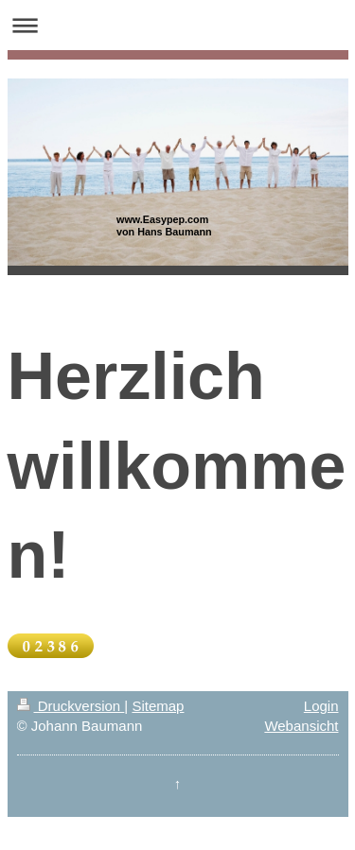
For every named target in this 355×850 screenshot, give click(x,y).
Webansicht (301, 726)
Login (321, 706)
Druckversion (71, 706)
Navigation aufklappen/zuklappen (177, 25)
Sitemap (158, 706)
